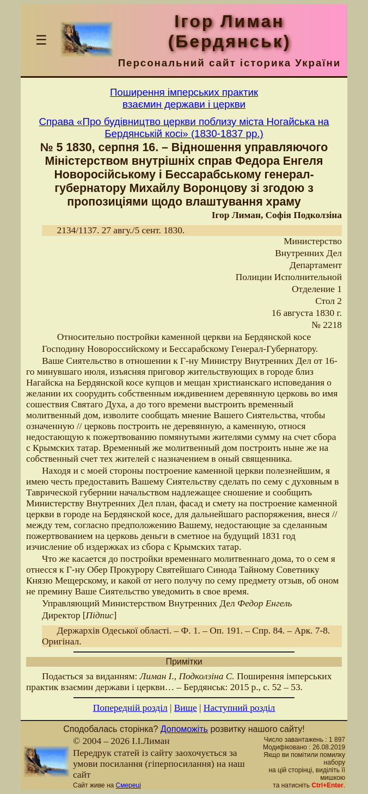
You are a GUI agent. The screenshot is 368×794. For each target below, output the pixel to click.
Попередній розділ (130, 708)
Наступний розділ (239, 708)
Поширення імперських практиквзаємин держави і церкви (184, 98)
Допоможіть (184, 729)
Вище (185, 708)
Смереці (128, 785)
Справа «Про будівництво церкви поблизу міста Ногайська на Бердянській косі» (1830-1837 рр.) (184, 127)
